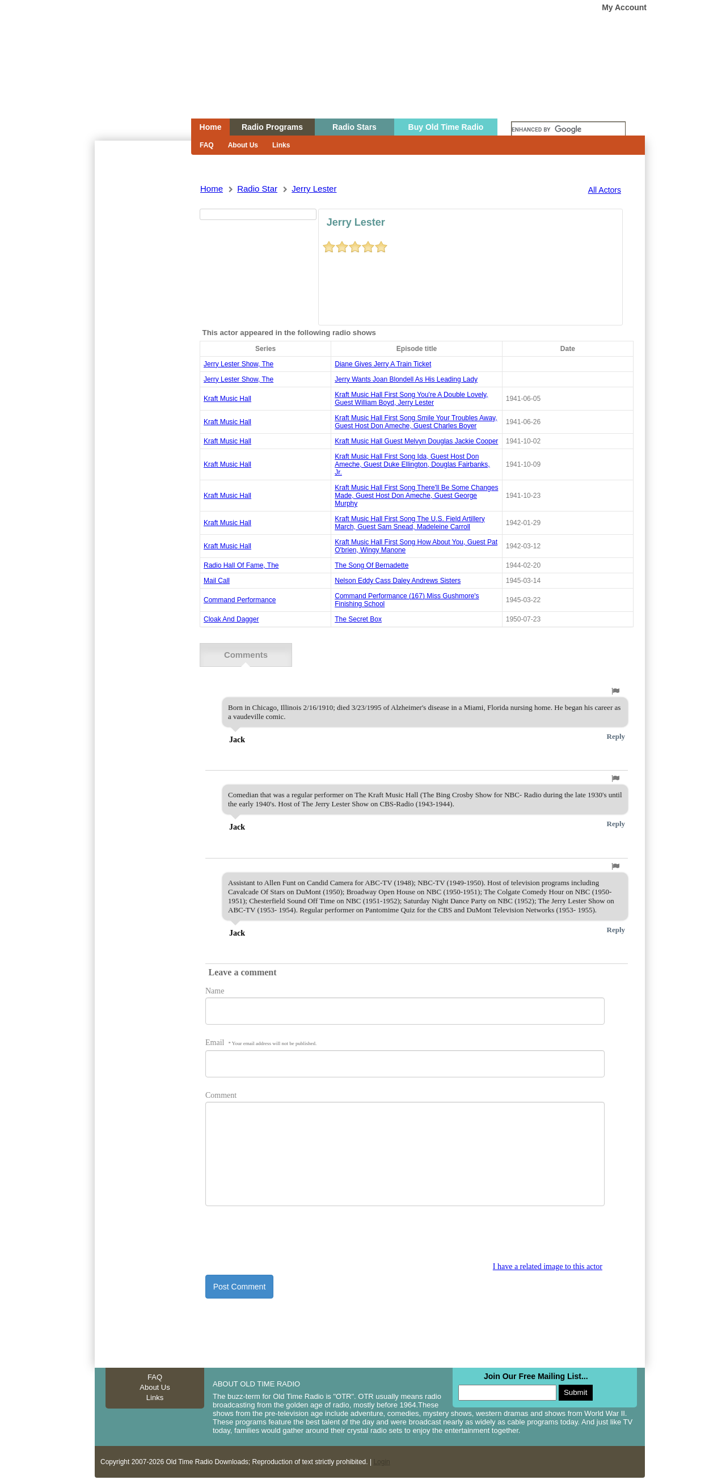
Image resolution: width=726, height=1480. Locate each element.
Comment (221, 1094)
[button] (615, 691)
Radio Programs (272, 127)
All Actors (604, 189)
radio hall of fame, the (241, 565)
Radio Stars (354, 127)
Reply (616, 735)
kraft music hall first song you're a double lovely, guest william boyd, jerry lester (411, 399)
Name (214, 990)
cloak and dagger (231, 619)
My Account (624, 7)
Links (281, 145)
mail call (217, 581)
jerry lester (314, 188)
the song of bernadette (371, 565)
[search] (568, 129)
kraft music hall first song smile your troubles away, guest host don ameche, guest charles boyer (416, 422)
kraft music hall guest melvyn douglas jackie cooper (416, 441)
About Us (243, 145)
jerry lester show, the (238, 364)
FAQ (207, 145)
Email (260, 1042)
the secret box (358, 619)
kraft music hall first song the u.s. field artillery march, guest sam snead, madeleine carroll (410, 523)
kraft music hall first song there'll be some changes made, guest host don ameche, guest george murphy (416, 496)
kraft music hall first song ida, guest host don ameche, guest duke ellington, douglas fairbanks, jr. (412, 464)
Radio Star (257, 188)
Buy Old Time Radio (446, 127)
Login (381, 1461)
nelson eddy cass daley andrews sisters (398, 581)
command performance (240, 600)
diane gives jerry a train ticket (383, 364)
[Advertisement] (142, 345)
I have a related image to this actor (547, 1266)
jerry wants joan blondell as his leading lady (406, 379)
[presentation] (291, 1239)
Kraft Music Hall (227, 399)
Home (135, 81)
